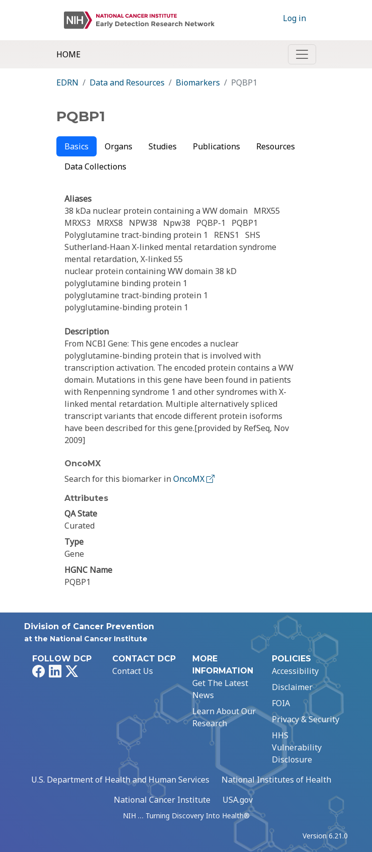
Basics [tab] (76, 146)
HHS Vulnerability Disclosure (297, 747)
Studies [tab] (162, 146)
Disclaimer (292, 687)
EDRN (67, 82)
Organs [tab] (118, 146)
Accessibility (295, 670)
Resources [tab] (275, 146)
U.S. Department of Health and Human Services (120, 779)
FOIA (281, 703)
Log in (294, 18)
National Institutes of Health (276, 779)
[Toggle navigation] (302, 54)
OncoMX (194, 478)
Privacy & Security (305, 719)
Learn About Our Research (224, 717)
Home (68, 54)
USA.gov (237, 799)
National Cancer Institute (162, 799)
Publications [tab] (216, 146)
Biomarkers (198, 82)
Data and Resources (127, 82)
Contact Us (132, 670)
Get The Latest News (220, 689)
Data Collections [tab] (95, 166)
